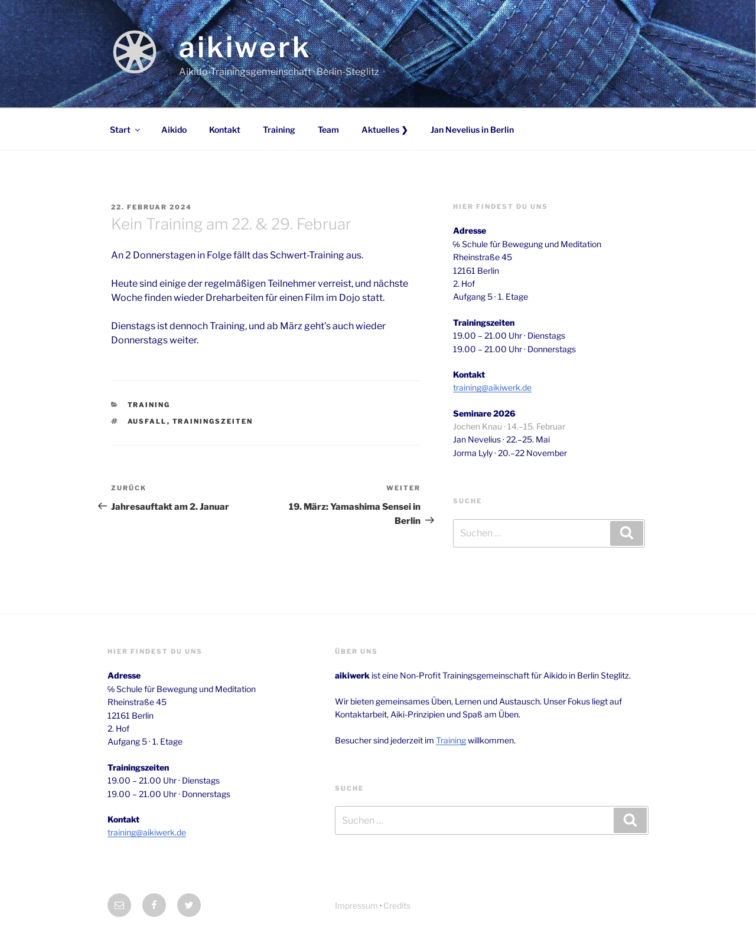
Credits (396, 905)
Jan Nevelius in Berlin (472, 129)
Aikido (174, 129)
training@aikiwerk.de (492, 387)
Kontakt (224, 129)
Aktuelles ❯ (384, 129)
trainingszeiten (212, 421)
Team (328, 129)
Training (279, 129)
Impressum (356, 905)
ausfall (147, 421)
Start (126, 129)
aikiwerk (245, 47)
